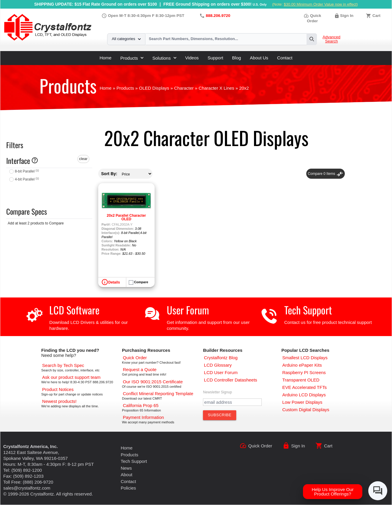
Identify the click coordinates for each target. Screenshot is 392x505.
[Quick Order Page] (135, 357)
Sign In (346, 15)
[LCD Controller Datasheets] (230, 379)
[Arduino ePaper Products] (302, 365)
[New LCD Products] (59, 401)
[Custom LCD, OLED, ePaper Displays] (305, 409)
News (126, 468)
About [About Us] (126, 474)
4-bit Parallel (27, 179)
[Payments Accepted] (143, 417)
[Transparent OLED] (300, 379)
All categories (126, 39)
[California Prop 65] (140, 405)
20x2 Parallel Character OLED (126, 217)
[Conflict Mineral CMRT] (158, 393)
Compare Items (325, 174)
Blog (236, 58)
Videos (192, 58)
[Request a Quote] (139, 369)
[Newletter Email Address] (232, 402)
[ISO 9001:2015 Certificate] (153, 381)
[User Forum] (220, 372)
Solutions (164, 58)
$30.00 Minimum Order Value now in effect (320, 4)
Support (215, 58)
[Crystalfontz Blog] (220, 357)
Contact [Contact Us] (128, 481)
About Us (259, 58)
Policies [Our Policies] (128, 487)
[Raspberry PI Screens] (304, 372)
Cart (376, 15)
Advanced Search (331, 39)
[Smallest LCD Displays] (305, 357)
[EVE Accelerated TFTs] (304, 387)
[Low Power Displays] (302, 402)
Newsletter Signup (217, 392)
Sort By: (109, 173)
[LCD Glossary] (217, 365)
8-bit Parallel (27, 171)
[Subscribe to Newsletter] (219, 415)
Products (132, 58)
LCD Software (74, 309)
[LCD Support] (71, 377)
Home (105, 58)
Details (114, 282)
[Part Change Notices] (58, 389)
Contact (285, 58)
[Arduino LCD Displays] (304, 394)
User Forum (188, 309)
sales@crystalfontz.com (26, 487)
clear (83, 158)
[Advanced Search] (63, 365)
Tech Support (308, 309)
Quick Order (260, 445)
